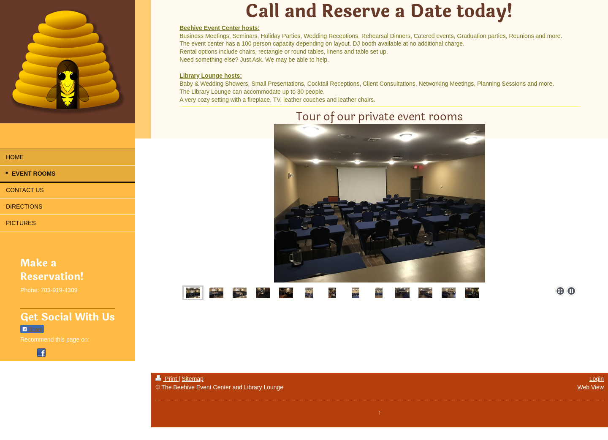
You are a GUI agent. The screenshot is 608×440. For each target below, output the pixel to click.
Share (32, 329)
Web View (590, 387)
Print (167, 378)
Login (596, 378)
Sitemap (193, 378)
